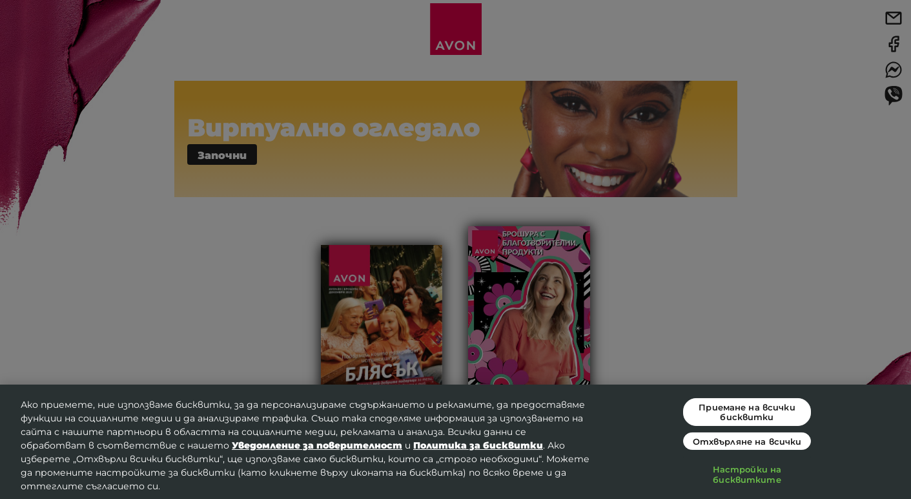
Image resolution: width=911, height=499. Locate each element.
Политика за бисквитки (478, 445)
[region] (455, 442)
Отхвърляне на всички (747, 441)
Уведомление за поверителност (317, 445)
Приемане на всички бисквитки (747, 411)
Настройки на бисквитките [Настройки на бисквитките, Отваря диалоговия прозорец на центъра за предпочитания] (747, 474)
